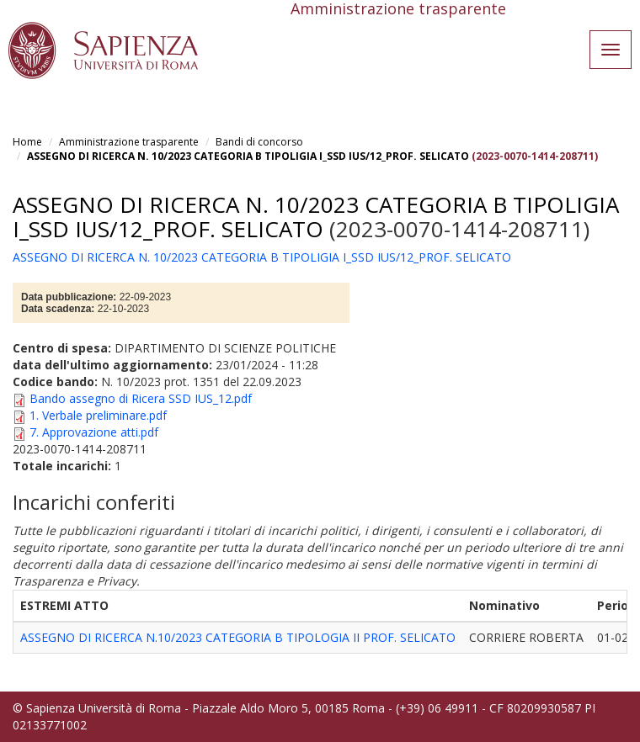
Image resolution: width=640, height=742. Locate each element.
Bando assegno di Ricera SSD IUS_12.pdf (140, 398)
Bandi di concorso (259, 142)
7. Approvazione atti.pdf (93, 432)
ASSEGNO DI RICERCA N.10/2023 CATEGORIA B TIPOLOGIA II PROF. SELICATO (238, 637)
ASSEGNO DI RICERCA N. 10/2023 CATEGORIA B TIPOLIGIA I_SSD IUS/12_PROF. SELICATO (248, 156)
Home (27, 142)
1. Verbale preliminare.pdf (98, 415)
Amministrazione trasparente (129, 142)
